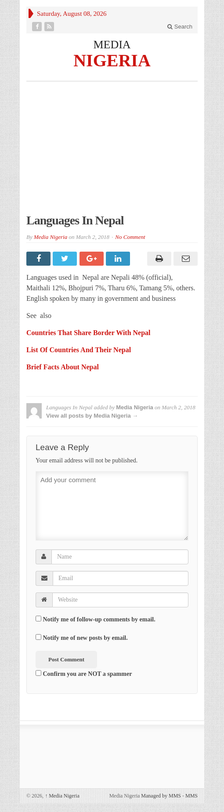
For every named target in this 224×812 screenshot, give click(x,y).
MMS (191, 796)
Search (179, 26)
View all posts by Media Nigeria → (92, 415)
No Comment (130, 237)
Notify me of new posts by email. (85, 638)
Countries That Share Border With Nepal (88, 332)
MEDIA (111, 44)
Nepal (122, 350)
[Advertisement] (112, 151)
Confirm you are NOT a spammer (84, 673)
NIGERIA (112, 60)
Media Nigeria (50, 237)
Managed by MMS (161, 796)
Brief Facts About (53, 367)
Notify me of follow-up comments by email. (99, 619)
